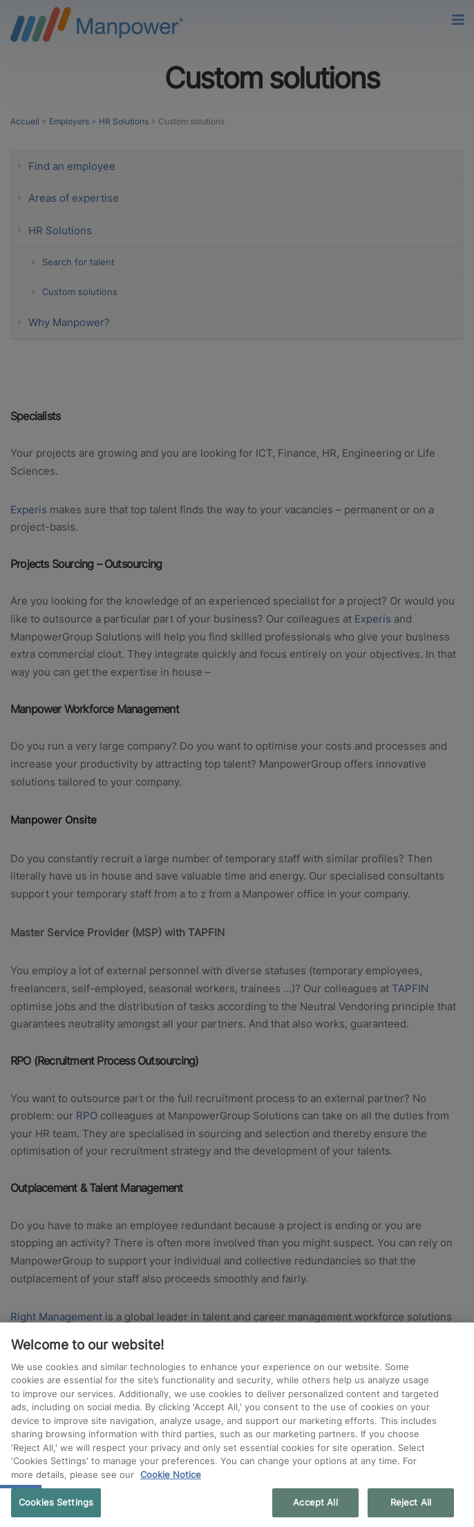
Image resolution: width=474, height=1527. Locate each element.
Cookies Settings (56, 1502)
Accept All (315, 1502)
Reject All (410, 1502)
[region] (237, 1424)
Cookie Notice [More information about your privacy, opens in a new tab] (170, 1474)
